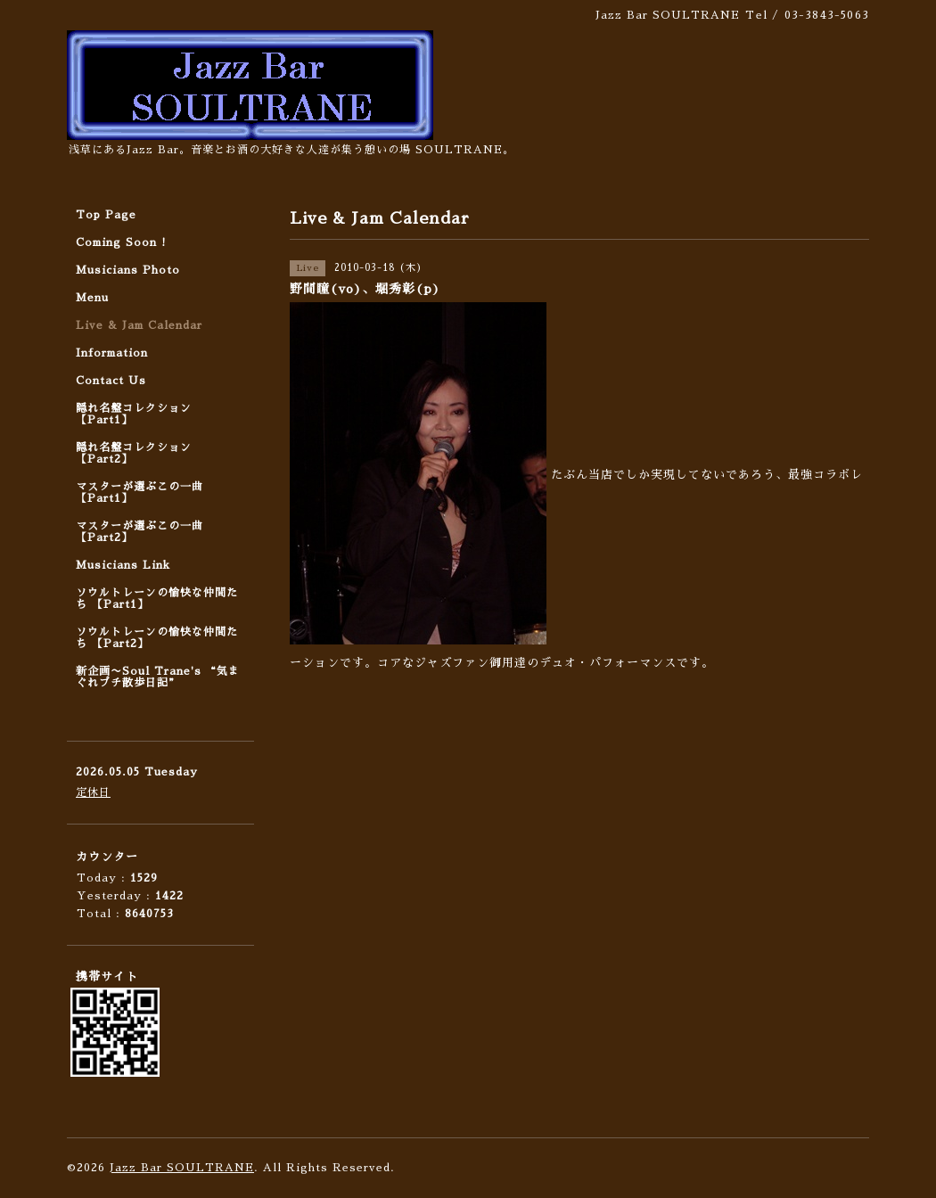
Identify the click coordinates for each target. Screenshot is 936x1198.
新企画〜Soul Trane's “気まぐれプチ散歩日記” (158, 677)
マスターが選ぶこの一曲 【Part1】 (139, 492)
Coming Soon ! (121, 242)
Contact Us (111, 380)
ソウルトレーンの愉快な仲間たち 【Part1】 (157, 598)
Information (112, 353)
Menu (92, 297)
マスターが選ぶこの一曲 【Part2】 (139, 532)
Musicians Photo (128, 270)
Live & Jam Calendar (139, 325)
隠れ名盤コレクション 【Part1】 (134, 414)
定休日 (93, 792)
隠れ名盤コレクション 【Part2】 (134, 453)
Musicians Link (123, 565)
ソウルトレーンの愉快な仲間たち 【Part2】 (157, 638)
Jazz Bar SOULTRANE (182, 1167)
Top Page (106, 214)
